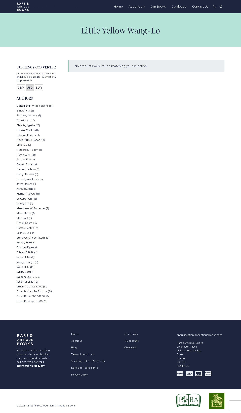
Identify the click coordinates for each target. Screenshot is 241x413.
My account (131, 340)
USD (30, 87)
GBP (21, 87)
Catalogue (179, 6)
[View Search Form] (221, 6)
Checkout (130, 347)
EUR (39, 87)
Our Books (158, 6)
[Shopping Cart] (214, 6)
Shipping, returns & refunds (88, 361)
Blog (74, 347)
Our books (131, 334)
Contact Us (200, 6)
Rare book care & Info (84, 367)
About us (76, 340)
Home (118, 6)
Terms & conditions (83, 354)
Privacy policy (79, 374)
